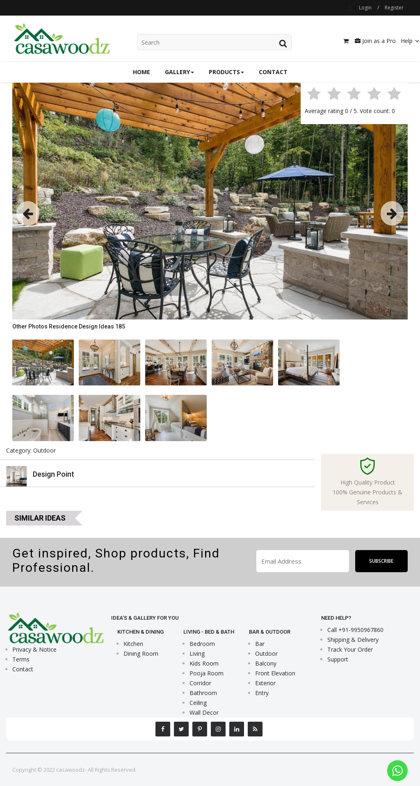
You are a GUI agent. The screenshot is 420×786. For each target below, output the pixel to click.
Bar (260, 644)
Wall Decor (204, 712)
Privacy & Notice (34, 649)
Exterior (265, 683)
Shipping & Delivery (353, 639)
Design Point (53, 474)
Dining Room (140, 653)
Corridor (200, 683)
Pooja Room (206, 673)
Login (365, 7)
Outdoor (266, 653)
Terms (21, 659)
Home (141, 72)
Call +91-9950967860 (355, 630)
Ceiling (198, 703)
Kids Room (204, 663)
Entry (262, 693)
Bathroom (203, 693)
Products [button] (226, 72)
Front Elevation (275, 673)
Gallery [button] (179, 72)
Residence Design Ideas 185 (87, 326)
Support (337, 659)
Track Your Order (350, 649)
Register (394, 7)
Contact (273, 72)
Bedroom (202, 644)
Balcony (265, 663)
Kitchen (133, 644)
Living (197, 653)
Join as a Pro (375, 41)
